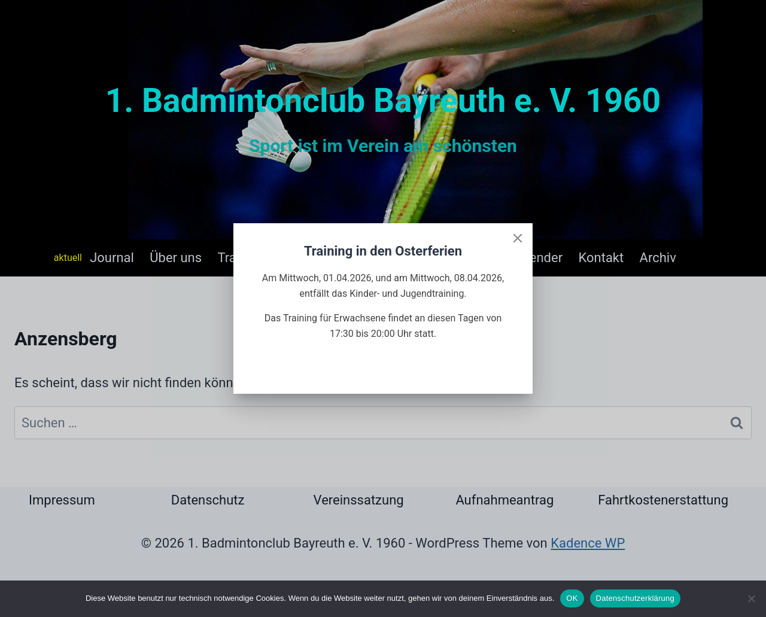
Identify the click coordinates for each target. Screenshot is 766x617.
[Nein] (751, 598)
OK (571, 598)
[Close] (518, 238)
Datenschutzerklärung (635, 598)
